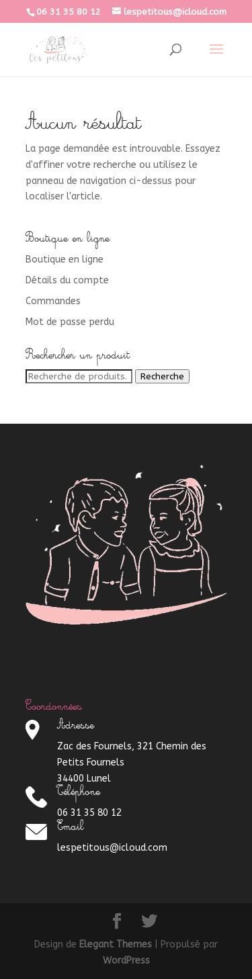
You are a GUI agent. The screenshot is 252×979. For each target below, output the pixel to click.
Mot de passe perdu (70, 322)
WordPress (126, 960)
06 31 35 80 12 (68, 12)
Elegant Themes (115, 944)
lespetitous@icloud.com (112, 847)
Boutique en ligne (64, 259)
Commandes (53, 301)
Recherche (162, 376)
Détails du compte (67, 280)
